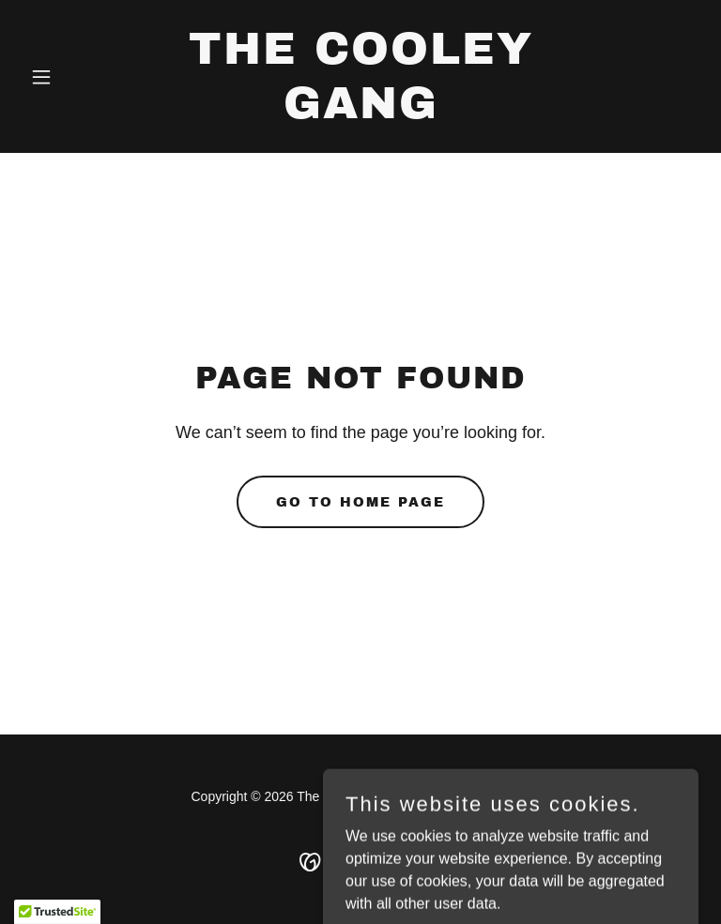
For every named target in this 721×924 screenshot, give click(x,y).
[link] (360, 113)
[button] (73, 77)
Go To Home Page (360, 502)
